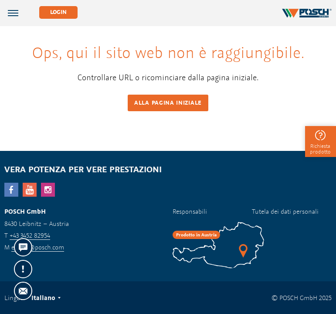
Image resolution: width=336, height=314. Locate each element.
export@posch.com (37, 247)
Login (58, 12)
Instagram (48, 190)
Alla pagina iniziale (168, 102)
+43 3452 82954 (30, 235)
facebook (11, 190)
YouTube (30, 190)
